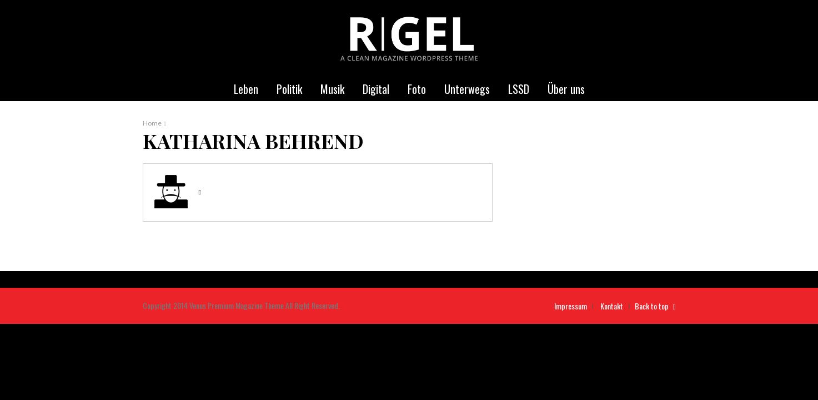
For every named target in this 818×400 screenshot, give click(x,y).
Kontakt (611, 306)
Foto (417, 89)
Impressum (570, 306)
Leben (246, 89)
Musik (332, 89)
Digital (376, 89)
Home (152, 123)
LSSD (518, 89)
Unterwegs (467, 89)
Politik (289, 89)
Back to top (655, 306)
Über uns (566, 89)
